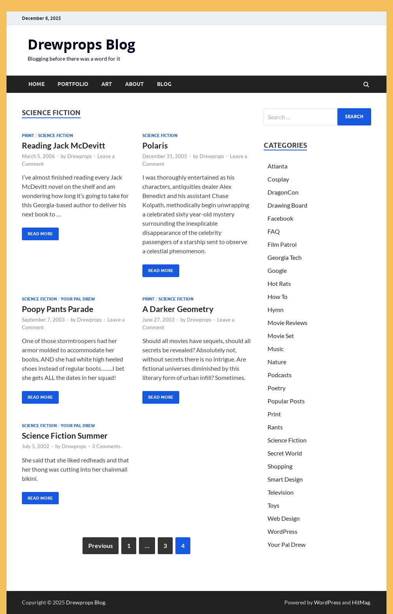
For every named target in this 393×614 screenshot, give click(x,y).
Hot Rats (279, 283)
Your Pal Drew (78, 299)
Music (276, 348)
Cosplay (278, 179)
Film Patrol (282, 244)
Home (36, 84)
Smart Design (285, 479)
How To (277, 296)
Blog (164, 84)
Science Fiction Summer (65, 435)
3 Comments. (107, 446)
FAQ (274, 231)
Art (106, 84)
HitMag (361, 602)
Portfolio (73, 84)
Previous (100, 545)
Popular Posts (286, 400)
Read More (37, 232)
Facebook (280, 218)
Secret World (285, 453)
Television (281, 492)
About (134, 84)
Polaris (155, 145)
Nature (277, 361)
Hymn (276, 309)
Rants (275, 427)
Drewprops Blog (81, 44)
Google (277, 270)
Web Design (284, 518)
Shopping (280, 466)
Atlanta (277, 166)
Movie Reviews (287, 322)
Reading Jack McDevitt (63, 145)
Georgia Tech (285, 257)
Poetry (277, 387)
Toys (273, 505)
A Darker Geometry (177, 309)
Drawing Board (287, 205)
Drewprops (79, 156)
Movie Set (281, 335)
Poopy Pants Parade (57, 309)
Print (28, 135)
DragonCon (283, 192)
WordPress (282, 531)
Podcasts (280, 374)
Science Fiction (55, 135)
